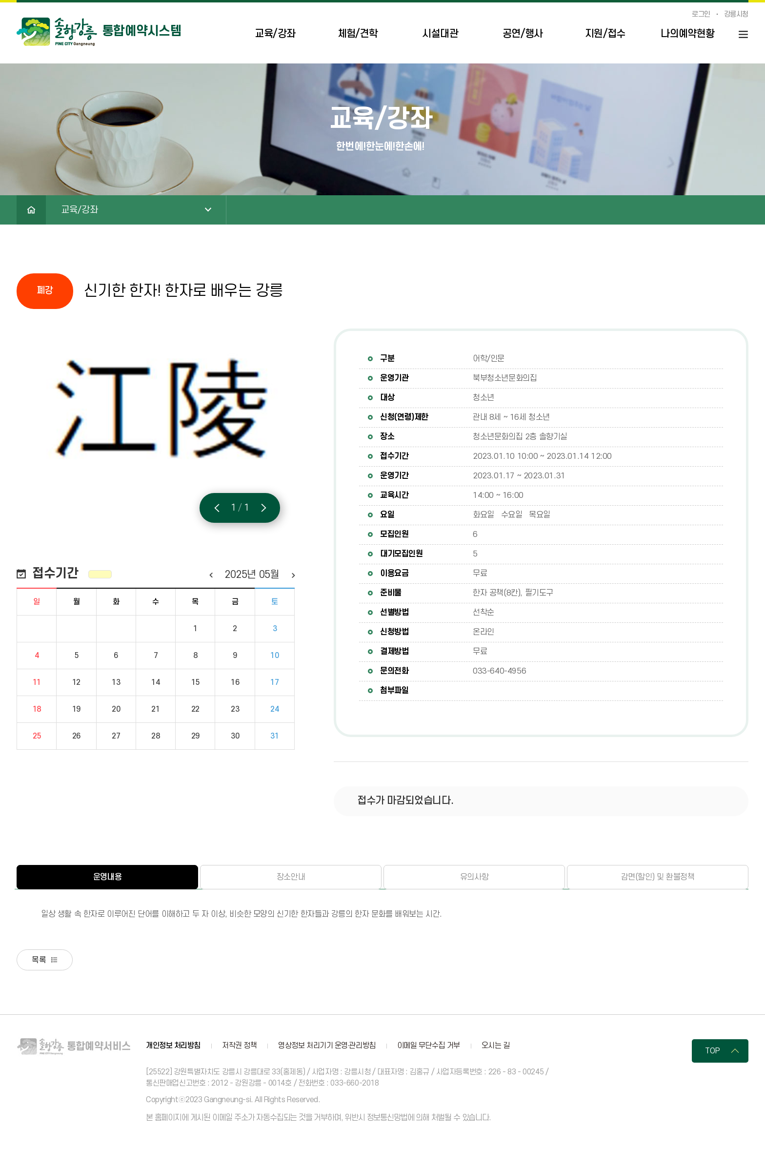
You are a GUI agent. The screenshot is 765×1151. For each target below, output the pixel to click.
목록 (42, 960)
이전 (210, 575)
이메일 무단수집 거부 (428, 1047)
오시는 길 (496, 1047)
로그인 (701, 15)
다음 (293, 575)
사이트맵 (743, 34)
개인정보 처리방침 (173, 1047)
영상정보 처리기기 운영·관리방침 (326, 1047)
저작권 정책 (239, 1047)
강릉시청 (736, 15)
